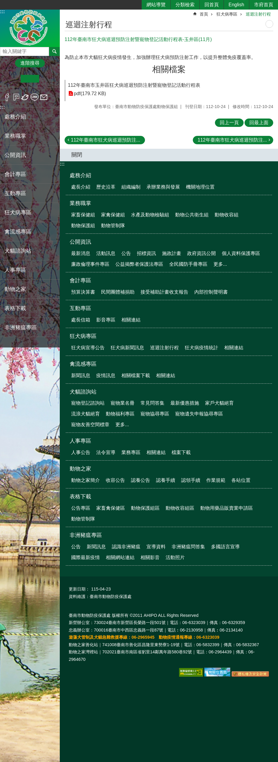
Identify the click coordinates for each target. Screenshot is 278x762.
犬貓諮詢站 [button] (17, 251)
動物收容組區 (180, 508)
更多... (220, 264)
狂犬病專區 (226, 14)
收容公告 (115, 480)
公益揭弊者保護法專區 (139, 264)
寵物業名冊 (123, 403)
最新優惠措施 (184, 403)
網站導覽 (156, 4)
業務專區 (130, 452)
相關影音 (150, 557)
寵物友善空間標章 (90, 424)
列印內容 (269, 24)
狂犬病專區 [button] (17, 212)
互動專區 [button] (15, 193)
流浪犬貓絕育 (85, 413)
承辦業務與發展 (163, 186)
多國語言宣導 (225, 546)
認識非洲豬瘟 (126, 546)
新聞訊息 (80, 375)
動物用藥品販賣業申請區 (226, 508)
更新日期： (79, 589)
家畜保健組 (83, 214)
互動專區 (80, 308)
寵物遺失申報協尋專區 (199, 413)
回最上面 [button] (258, 122)
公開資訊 (80, 242)
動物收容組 (227, 214)
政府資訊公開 (201, 253)
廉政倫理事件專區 (90, 264)
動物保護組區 (145, 508)
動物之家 (80, 469)
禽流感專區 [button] (17, 232)
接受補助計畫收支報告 (164, 292)
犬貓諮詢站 (83, 392)
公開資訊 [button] (15, 155)
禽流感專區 (83, 364)
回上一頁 (229, 122)
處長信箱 (80, 319)
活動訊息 (105, 253)
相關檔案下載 (135, 375)
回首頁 (211, 4)
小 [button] (11, 79)
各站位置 (240, 480)
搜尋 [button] (54, 51)
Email (43, 97)
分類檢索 (185, 4)
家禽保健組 (113, 214)
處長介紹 (80, 186)
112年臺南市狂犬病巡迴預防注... (105, 139)
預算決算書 (83, 292)
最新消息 (80, 253)
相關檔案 (169, 69)
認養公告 (140, 480)
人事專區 (80, 441)
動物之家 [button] (15, 289)
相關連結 (130, 319)
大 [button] (48, 79)
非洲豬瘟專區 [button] (20, 327)
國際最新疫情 (85, 557)
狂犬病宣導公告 (88, 347)
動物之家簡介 (85, 480)
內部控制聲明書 (211, 292)
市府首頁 (263, 4)
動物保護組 (83, 225)
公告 (126, 253)
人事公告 (80, 452)
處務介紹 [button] (15, 117)
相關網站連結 (120, 557)
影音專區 (105, 319)
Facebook (7, 97)
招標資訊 (146, 253)
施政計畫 (171, 253)
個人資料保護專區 (241, 253)
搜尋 (5, 49)
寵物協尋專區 (154, 413)
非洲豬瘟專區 (86, 535)
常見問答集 (152, 403)
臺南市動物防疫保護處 (30, 28)
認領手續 (190, 480)
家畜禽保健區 (110, 508)
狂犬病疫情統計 (201, 347)
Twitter (25, 97)
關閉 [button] (76, 155)
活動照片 (175, 557)
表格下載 (80, 497)
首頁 (204, 14)
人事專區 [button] (15, 270)
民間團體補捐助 (118, 292)
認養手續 (165, 480)
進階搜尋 (29, 63)
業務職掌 (80, 203)
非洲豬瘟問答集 (188, 546)
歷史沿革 (105, 186)
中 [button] (30, 79)
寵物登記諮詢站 (88, 403)
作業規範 (215, 480)
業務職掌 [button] (15, 136)
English (236, 4)
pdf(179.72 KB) (90, 93)
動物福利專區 (120, 413)
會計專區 (80, 280)
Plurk (16, 97)
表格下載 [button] (15, 308)
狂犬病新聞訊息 (127, 347)
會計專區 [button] (15, 174)
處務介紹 (80, 175)
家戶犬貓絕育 (219, 403)
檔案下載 (181, 452)
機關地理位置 (200, 186)
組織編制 (130, 186)
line (34, 97)
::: (2, 11)
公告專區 (80, 508)
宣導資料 (156, 546)
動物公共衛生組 (192, 214)
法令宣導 (105, 452)
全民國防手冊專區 (188, 264)
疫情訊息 (105, 375)
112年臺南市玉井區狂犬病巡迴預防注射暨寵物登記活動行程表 (134, 85)
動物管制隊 (113, 225)
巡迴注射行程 (258, 14)
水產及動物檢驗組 (150, 214)
